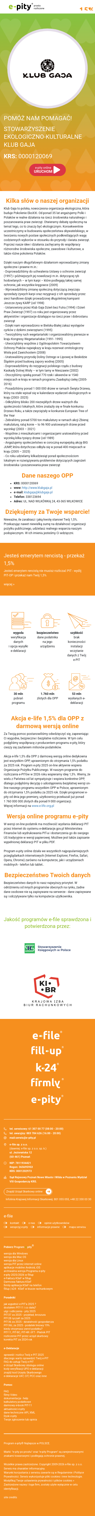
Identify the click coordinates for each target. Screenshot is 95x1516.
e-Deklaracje (11, 1348)
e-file (8, 1215)
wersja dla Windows (16, 1253)
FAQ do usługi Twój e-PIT (19, 1361)
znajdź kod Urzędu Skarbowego (22, 1372)
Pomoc (8, 1384)
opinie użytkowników (56, 1223)
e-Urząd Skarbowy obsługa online (24, 1365)
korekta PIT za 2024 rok (18, 1339)
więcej (8, 584)
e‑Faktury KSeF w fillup (17, 1278)
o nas (31, 1223)
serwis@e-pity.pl (26, 1137)
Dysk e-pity (10, 1416)
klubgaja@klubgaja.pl (38, 492)
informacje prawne (48, 1227)
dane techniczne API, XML (19, 1412)
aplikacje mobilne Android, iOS (22, 1267)
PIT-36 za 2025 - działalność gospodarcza (29, 1321)
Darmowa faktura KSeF (17, 1281)
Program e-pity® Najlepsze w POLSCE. (27, 1443)
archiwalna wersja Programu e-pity (24, 1271)
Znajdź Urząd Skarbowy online (24, 1191)
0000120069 (28, 156)
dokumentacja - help (16, 1398)
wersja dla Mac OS (15, 1257)
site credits (10, 1497)
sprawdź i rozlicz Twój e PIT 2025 (24, 1354)
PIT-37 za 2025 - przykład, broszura (24, 1314)
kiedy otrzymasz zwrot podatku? (23, 1328)
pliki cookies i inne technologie (63, 1476)
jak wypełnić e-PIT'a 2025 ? (20, 1304)
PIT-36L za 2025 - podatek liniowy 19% (27, 1325)
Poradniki (9, 1297)
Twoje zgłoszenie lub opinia (20, 1419)
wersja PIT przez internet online (22, 1264)
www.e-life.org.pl (43, 806)
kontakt (14, 1223)
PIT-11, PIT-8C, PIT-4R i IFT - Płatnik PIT (27, 1332)
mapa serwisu (77, 1227)
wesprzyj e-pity (19, 1227)
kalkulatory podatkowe (17, 1401)
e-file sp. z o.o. (73, 1464)
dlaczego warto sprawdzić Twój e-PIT (26, 1358)
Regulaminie (65, 1472)
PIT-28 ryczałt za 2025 (17, 1318)
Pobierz (19, 1246)
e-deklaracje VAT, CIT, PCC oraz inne (25, 1376)
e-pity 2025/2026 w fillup (18, 1274)
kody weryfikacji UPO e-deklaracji (23, 1368)
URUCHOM (43, 170)
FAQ (6, 1391)
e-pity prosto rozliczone (26, 7)
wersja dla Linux (13, 1260)
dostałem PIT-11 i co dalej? (20, 1307)
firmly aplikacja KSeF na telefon (22, 1285)
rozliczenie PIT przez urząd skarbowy (26, 1336)
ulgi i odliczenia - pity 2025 (19, 1311)
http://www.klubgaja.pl (37, 488)
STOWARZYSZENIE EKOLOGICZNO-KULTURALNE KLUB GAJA (43, 137)
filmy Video (10, 1394)
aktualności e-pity (14, 1409)
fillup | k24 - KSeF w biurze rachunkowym (28, 1288)
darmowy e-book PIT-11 (18, 1405)
